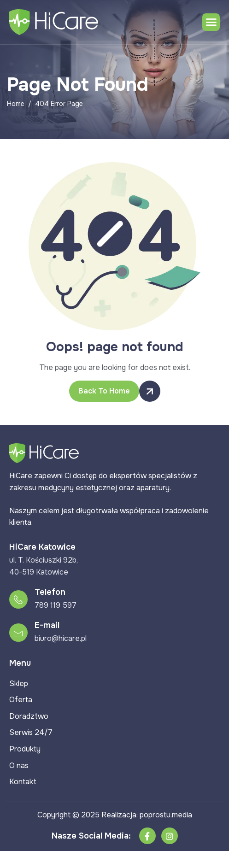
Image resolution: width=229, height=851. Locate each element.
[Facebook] (147, 836)
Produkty (25, 749)
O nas (19, 765)
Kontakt (22, 781)
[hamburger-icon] (211, 22)
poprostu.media (166, 815)
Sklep (18, 683)
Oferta (20, 699)
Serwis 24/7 (31, 732)
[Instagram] (169, 836)
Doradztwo (28, 716)
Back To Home (108, 391)
